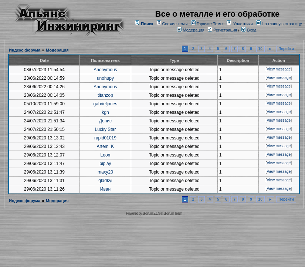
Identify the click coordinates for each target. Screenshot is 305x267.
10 (260, 49)
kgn (105, 112)
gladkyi (105, 180)
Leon (106, 155)
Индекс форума (24, 50)
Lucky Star (105, 129)
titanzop (105, 95)
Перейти (286, 49)
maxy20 (105, 172)
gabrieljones (106, 103)
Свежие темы (175, 24)
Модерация (193, 30)
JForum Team (172, 213)
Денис (105, 120)
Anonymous (105, 69)
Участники (243, 24)
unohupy (105, 78)
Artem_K (105, 146)
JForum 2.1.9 (151, 213)
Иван (105, 189)
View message (279, 69)
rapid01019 (105, 138)
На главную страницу (282, 24)
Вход (248, 30)
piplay (105, 163)
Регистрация (222, 30)
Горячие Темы (210, 24)
